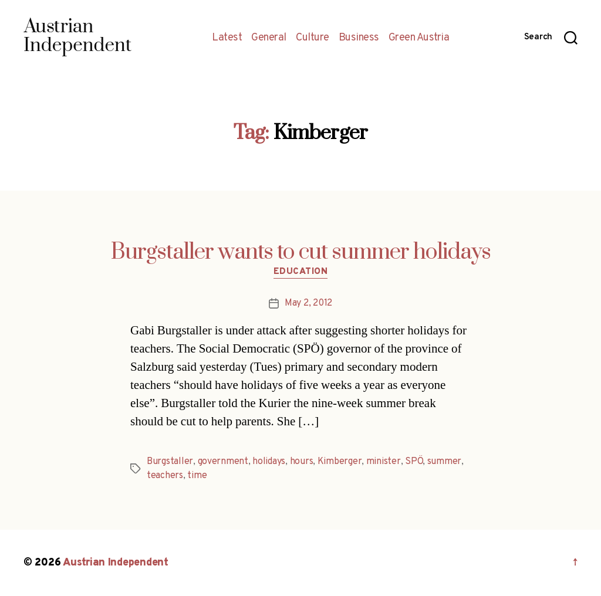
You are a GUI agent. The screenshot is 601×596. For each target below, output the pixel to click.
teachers (165, 476)
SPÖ (414, 462)
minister (383, 462)
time (197, 476)
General (268, 38)
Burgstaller (170, 462)
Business (359, 38)
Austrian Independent (115, 563)
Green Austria (419, 38)
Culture (312, 38)
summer (444, 462)
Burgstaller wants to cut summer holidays (301, 252)
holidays (268, 462)
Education (301, 272)
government (223, 462)
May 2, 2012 (308, 303)
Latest (227, 38)
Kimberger (340, 462)
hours (301, 462)
